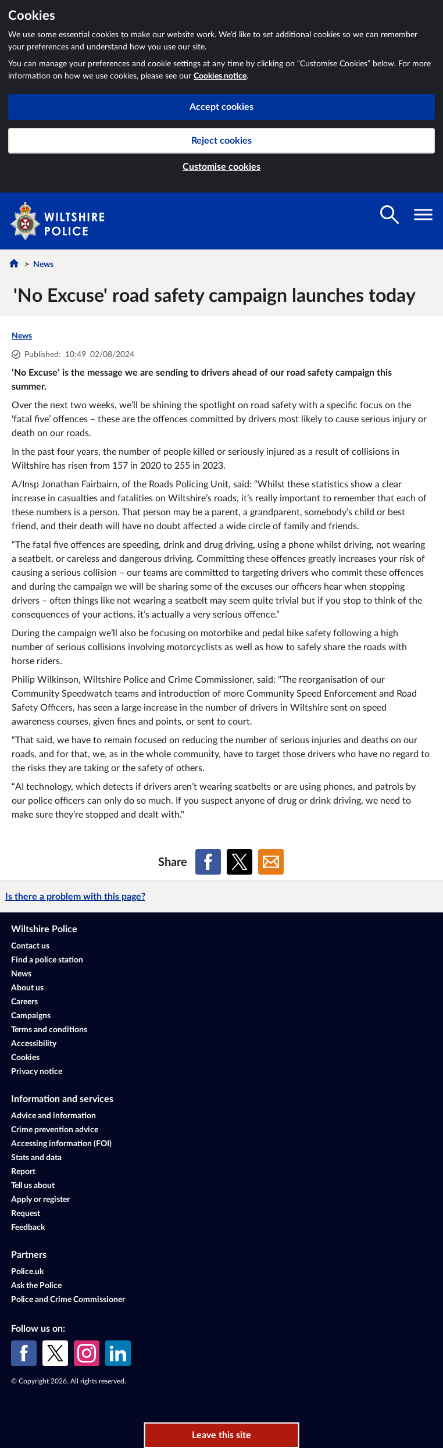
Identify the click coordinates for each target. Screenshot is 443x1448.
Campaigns (31, 1016)
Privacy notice (36, 1072)
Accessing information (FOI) (61, 1144)
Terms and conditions (49, 1030)
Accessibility (33, 1044)
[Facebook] (24, 1353)
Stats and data (36, 1158)
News (43, 265)
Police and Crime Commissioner (68, 1300)
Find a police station (47, 960)
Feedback (28, 1228)
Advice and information (53, 1116)
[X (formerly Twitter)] (55, 1353)
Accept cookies (221, 107)
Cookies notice (220, 76)
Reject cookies (221, 140)
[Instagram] (86, 1353)
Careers (24, 1002)
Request (25, 1214)
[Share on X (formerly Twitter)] (239, 862)
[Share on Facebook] (208, 862)
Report (23, 1172)
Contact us (30, 946)
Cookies (25, 1058)
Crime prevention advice (54, 1130)
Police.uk (27, 1272)
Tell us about (33, 1186)
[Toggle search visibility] (389, 214)
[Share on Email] (271, 862)
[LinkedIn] (118, 1353)
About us (27, 988)
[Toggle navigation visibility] (423, 214)
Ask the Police (36, 1286)
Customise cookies (221, 167)
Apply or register (40, 1200)
